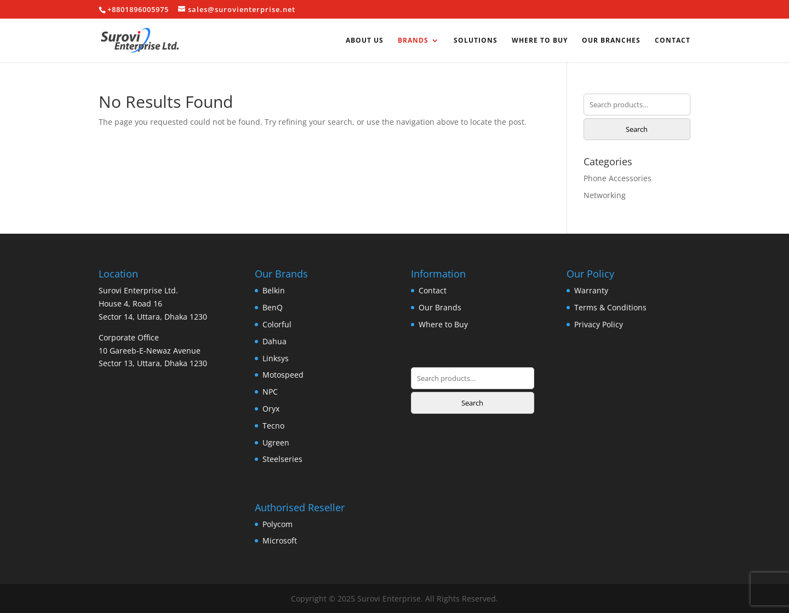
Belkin (273, 290)
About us (365, 41)
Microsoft (279, 540)
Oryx (270, 408)
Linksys (275, 358)
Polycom (277, 524)
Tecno (273, 425)
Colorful (276, 324)
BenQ (272, 307)
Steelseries (282, 459)
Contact (672, 41)
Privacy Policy (598, 324)
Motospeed (283, 374)
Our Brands (440, 307)
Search (637, 129)
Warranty (591, 290)
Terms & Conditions (610, 307)
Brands (413, 41)
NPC (270, 391)
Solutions (476, 41)
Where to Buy (540, 41)
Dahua (274, 341)
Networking (605, 195)
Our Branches (611, 41)
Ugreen (275, 442)
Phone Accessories (617, 178)
